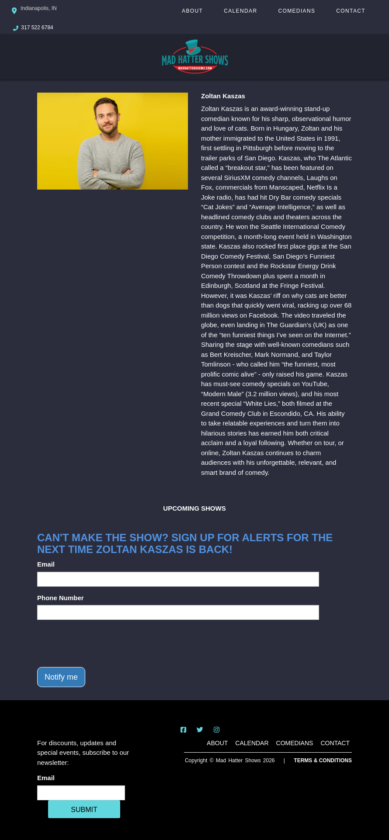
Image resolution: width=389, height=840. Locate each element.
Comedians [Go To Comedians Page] (296, 11)
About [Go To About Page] (192, 11)
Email (46, 564)
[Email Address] (81, 792)
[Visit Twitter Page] (200, 729)
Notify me (61, 677)
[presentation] (103, 643)
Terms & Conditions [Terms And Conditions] (323, 760)
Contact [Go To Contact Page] (350, 11)
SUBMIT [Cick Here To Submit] (84, 809)
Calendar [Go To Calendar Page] (240, 11)
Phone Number (60, 597)
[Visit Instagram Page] (216, 729)
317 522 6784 (37, 27)
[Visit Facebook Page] (183, 729)
